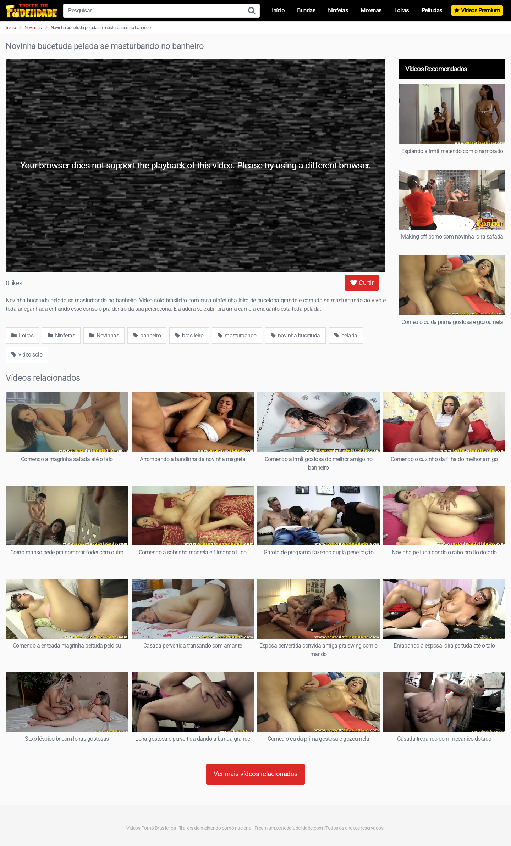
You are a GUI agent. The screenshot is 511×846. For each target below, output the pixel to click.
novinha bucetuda (295, 335)
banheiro (147, 335)
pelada (345, 335)
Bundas (306, 10)
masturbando (237, 335)
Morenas (371, 10)
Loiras (401, 10)
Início (278, 10)
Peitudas (432, 10)
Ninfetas (338, 10)
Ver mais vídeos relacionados (256, 774)
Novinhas (33, 27)
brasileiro (189, 335)
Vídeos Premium (480, 10)
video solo (26, 354)
